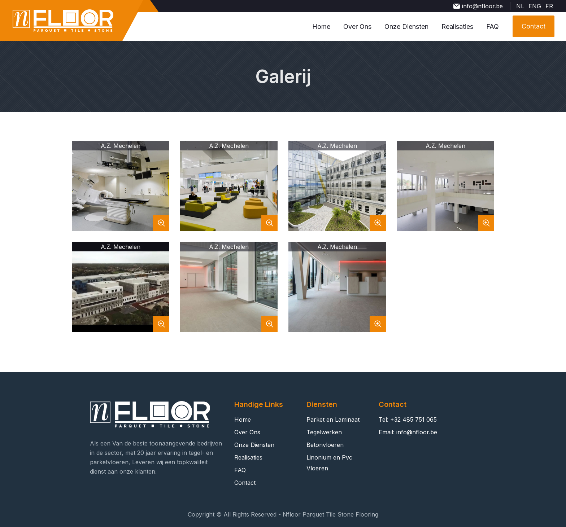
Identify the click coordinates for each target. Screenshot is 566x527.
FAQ (492, 26)
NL (520, 6)
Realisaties (457, 26)
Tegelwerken (324, 432)
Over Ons (357, 26)
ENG (534, 6)
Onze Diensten (406, 26)
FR (549, 6)
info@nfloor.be (482, 6)
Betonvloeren (325, 444)
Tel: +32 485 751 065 (408, 419)
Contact (245, 482)
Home (321, 26)
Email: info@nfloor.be (408, 432)
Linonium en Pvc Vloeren (329, 463)
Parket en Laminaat (333, 419)
